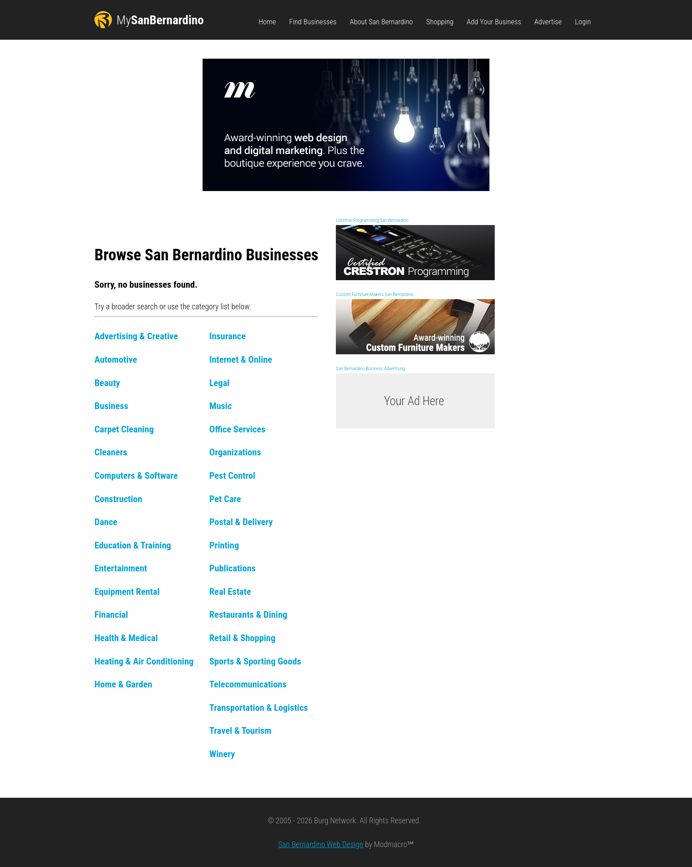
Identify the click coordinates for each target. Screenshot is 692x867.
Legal (219, 382)
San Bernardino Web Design (320, 844)
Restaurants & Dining (248, 614)
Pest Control (232, 475)
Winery (222, 753)
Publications (232, 568)
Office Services (237, 429)
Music (220, 405)
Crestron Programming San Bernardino (372, 220)
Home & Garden (123, 684)
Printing (224, 545)
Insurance (227, 336)
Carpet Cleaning (124, 429)
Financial (111, 614)
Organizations (235, 452)
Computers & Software (136, 475)
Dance (105, 521)
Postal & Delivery (241, 521)
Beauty (107, 382)
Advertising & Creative (136, 336)
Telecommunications (247, 684)
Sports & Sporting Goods (255, 661)
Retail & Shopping (242, 637)
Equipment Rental (127, 591)
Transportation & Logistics (258, 707)
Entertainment (120, 568)
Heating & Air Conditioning (144, 661)
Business (111, 405)
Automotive (115, 359)
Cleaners (110, 452)
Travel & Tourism (240, 730)
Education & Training (132, 545)
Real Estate (230, 591)
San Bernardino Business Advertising (370, 369)
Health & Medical (126, 637)
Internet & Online (240, 359)
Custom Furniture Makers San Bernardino (374, 294)
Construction (118, 498)
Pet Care (225, 498)
